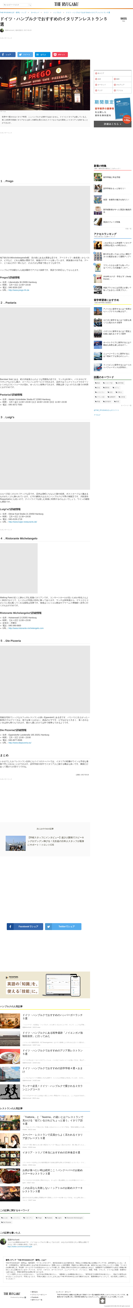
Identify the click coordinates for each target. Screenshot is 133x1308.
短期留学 (111, 397)
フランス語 (99, 397)
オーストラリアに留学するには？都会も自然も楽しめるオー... (117, 343)
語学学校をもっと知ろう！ (114, 188)
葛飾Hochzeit (13, 1240)
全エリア (99, 73)
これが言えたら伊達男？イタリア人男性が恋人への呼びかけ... (117, 244)
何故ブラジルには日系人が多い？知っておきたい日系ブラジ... (117, 289)
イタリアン (28, 1218)
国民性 (106, 388)
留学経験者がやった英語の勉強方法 (117, 210)
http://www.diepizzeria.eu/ (20, 743)
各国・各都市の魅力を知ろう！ (116, 200)
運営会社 (35, 1292)
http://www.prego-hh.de (19, 290)
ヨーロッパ (100, 85)
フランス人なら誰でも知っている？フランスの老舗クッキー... (116, 266)
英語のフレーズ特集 (111, 222)
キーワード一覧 (126, 405)
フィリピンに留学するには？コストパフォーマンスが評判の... (117, 366)
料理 (116, 401)
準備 (97, 401)
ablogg (22, 1297)
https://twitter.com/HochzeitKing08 (20, 1247)
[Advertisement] (45, 890)
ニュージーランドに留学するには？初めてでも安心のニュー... (116, 355)
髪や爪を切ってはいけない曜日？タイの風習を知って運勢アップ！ (117, 255)
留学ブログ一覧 (37, 1300)
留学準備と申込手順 (111, 177)
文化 (97, 388)
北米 (98, 79)
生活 (110, 392)
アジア (99, 90)
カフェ (116, 388)
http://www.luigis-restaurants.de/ (23, 522)
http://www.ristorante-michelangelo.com (26, 628)
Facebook (35, 1297)
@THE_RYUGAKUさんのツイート (106, 410)
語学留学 (107, 401)
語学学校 (119, 383)
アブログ (97, 415)
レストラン (15, 1218)
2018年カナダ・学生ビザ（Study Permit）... (117, 277)
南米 (117, 79)
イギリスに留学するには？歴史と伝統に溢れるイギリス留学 (117, 332)
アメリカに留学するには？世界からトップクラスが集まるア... (117, 310)
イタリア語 (107, 383)
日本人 (119, 392)
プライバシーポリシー (39, 1295)
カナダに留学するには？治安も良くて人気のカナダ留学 (117, 321)
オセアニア (119, 85)
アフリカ (118, 90)
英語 (97, 383)
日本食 (122, 397)
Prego (4, 111)
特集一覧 (128, 229)
